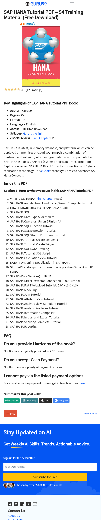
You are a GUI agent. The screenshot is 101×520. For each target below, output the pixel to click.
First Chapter (41, 138)
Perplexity (31, 400)
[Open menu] (72, 4)
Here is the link (32, 133)
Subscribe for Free (45, 477)
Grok (47, 400)
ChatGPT (13, 400)
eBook (45, 171)
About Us (14, 515)
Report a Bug (90, 413)
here (82, 383)
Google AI (63, 400)
